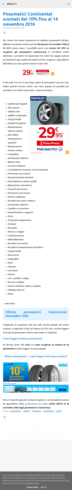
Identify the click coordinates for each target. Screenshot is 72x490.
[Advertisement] (36, 461)
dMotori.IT (12, 4)
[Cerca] (68, 4)
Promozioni (48, 411)
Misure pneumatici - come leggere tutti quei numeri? (36, 356)
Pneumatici (36, 411)
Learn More (32, 487)
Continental (15, 411)
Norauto (18, 82)
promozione (32, 404)
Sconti (58, 411)
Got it (44, 487)
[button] (4, 33)
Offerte (26, 411)
